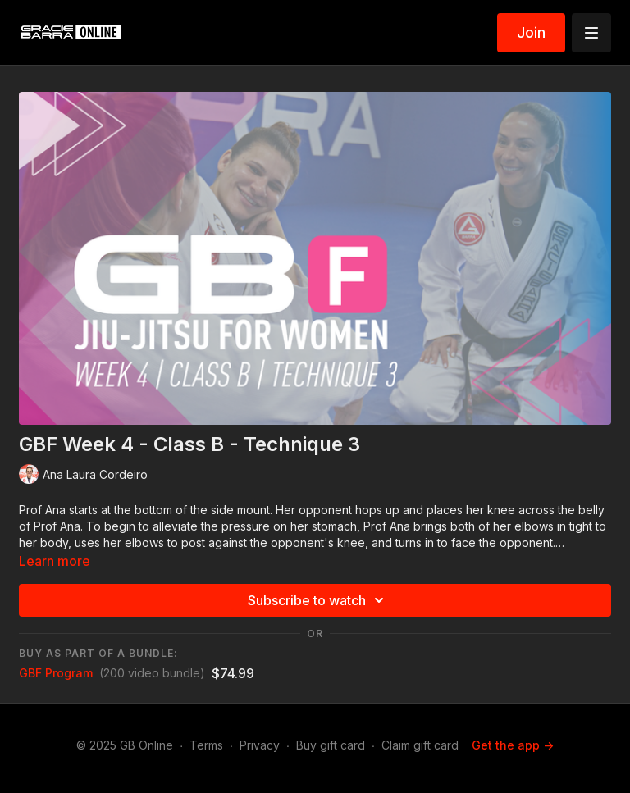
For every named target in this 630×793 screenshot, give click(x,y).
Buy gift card (330, 745)
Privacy (260, 745)
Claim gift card (420, 745)
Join (531, 32)
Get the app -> (513, 745)
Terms (206, 745)
